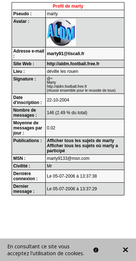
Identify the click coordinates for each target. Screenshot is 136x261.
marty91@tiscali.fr (66, 53)
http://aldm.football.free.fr (73, 63)
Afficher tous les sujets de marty (80, 140)
